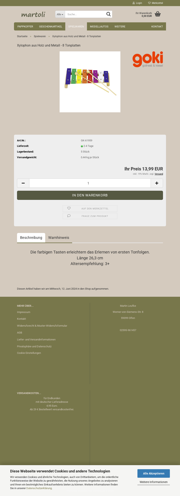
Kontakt (157, 26)
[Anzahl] (90, 183)
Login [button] (137, 3)
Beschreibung (31, 237)
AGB (19, 332)
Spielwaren (76, 26)
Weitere (120, 26)
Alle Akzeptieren (153, 473)
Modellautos (99, 26)
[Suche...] (60, 14)
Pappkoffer (25, 26)
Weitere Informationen (154, 482)
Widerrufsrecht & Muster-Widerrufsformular (42, 325)
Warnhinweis (58, 237)
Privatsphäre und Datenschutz (34, 346)
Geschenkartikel (50, 26)
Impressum (23, 312)
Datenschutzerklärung (39, 488)
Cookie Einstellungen (29, 352)
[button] (23, 183)
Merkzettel (155, 3)
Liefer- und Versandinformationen (36, 339)
